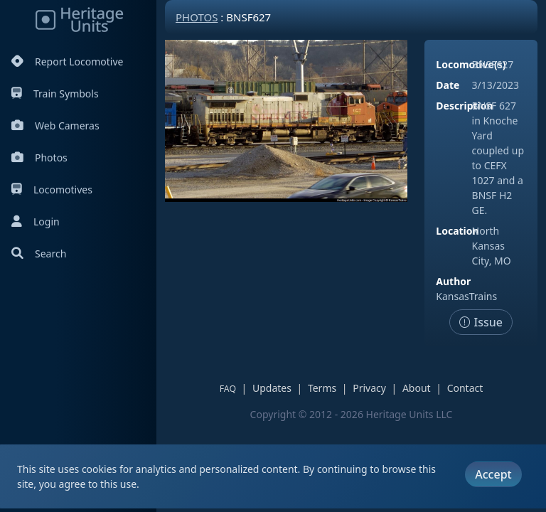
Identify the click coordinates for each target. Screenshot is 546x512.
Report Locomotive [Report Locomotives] (67, 61)
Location (457, 231)
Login (35, 221)
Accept (493, 474)
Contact (465, 388)
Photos (39, 157)
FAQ (228, 389)
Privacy (369, 388)
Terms (322, 388)
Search (38, 253)
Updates (271, 388)
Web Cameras (55, 125)
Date (447, 85)
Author (453, 281)
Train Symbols (55, 93)
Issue (481, 322)
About (416, 388)
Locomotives (51, 189)
